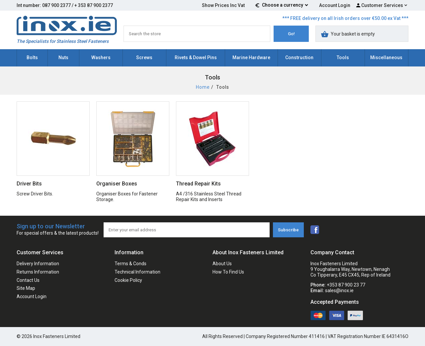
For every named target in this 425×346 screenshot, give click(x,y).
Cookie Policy (128, 280)
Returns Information (38, 272)
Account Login (334, 5)
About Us (222, 263)
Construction (299, 57)
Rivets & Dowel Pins (196, 57)
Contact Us (28, 280)
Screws (144, 57)
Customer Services (382, 5)
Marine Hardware (251, 57)
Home (203, 87)
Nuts (63, 57)
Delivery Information (38, 263)
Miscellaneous (386, 57)
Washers (101, 57)
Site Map (26, 288)
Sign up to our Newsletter (58, 230)
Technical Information (137, 272)
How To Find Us (228, 272)
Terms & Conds (130, 263)
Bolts (32, 57)
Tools (343, 57)
